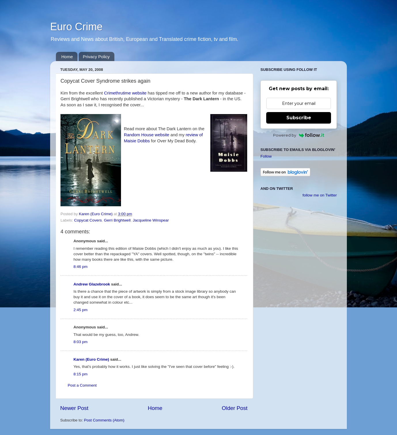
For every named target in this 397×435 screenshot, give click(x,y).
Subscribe (298, 117)
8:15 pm (80, 374)
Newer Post (74, 408)
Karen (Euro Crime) (91, 359)
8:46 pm (80, 266)
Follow (266, 156)
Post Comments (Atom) (104, 420)
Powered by (298, 135)
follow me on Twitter (320, 195)
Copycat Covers (88, 220)
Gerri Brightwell (117, 220)
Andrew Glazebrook (91, 284)
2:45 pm (80, 310)
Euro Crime (76, 27)
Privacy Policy (96, 56)
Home (67, 56)
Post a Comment (82, 385)
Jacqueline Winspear (151, 220)
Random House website (146, 135)
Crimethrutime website (125, 93)
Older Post (234, 408)
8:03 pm (80, 342)
